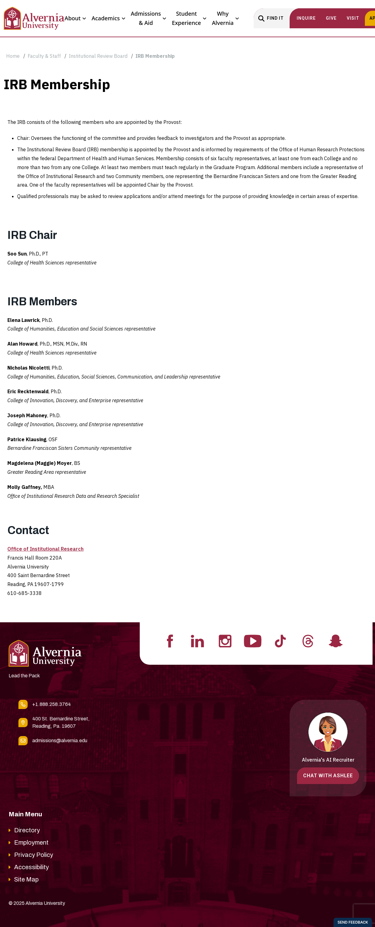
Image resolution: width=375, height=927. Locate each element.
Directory (27, 830)
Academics (108, 18)
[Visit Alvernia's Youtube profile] (252, 640)
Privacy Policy (33, 854)
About (75, 18)
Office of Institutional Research (45, 549)
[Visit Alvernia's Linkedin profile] (197, 640)
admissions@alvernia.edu (59, 740)
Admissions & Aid (148, 18)
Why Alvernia (225, 18)
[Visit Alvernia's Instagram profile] (225, 640)
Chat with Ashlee (328, 775)
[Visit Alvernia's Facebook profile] (169, 640)
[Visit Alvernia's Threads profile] (308, 640)
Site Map (26, 879)
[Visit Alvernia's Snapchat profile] (335, 640)
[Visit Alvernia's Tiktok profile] (280, 640)
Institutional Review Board (98, 56)
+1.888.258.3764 (51, 704)
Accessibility (31, 867)
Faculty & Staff (44, 56)
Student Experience (189, 18)
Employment (31, 842)
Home (13, 56)
